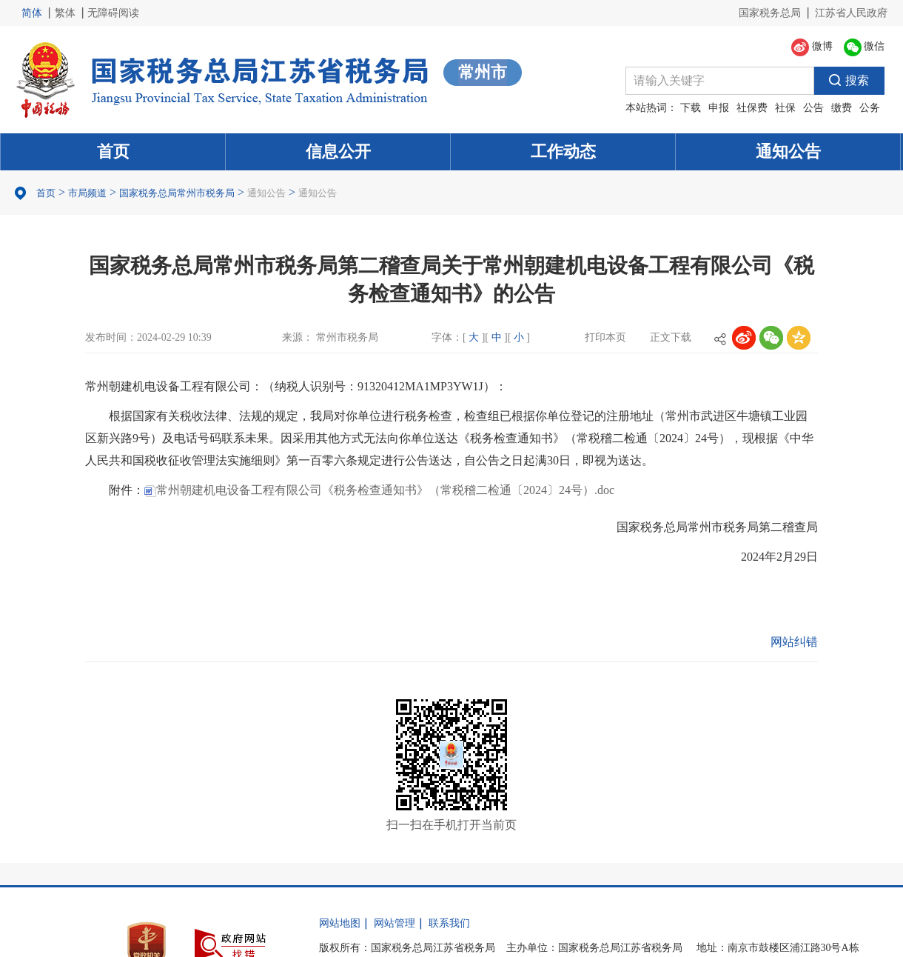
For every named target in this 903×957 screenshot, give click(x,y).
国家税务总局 (770, 13)
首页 (113, 151)
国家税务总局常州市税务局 (177, 193)
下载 (690, 107)
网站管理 (394, 923)
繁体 (65, 13)
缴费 (841, 107)
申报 (718, 107)
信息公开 (338, 151)
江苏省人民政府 (851, 13)
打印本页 (605, 337)
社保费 (752, 107)
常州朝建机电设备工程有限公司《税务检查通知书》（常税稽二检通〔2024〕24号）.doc (379, 490)
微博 (812, 47)
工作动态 (563, 151)
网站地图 (339, 923)
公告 (813, 107)
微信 (864, 47)
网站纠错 (794, 642)
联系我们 (449, 923)
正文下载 (670, 337)
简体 (31, 13)
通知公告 (788, 151)
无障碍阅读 (113, 13)
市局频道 (87, 193)
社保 (785, 107)
